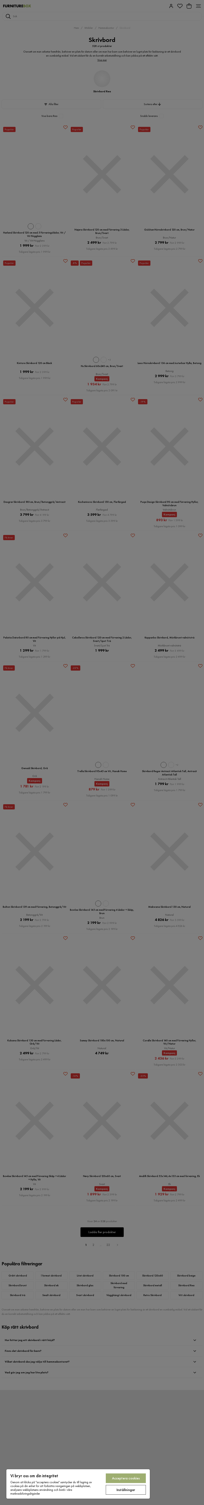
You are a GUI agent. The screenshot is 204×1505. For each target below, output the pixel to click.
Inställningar (126, 1489)
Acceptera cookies (126, 1478)
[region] (78, 1484)
